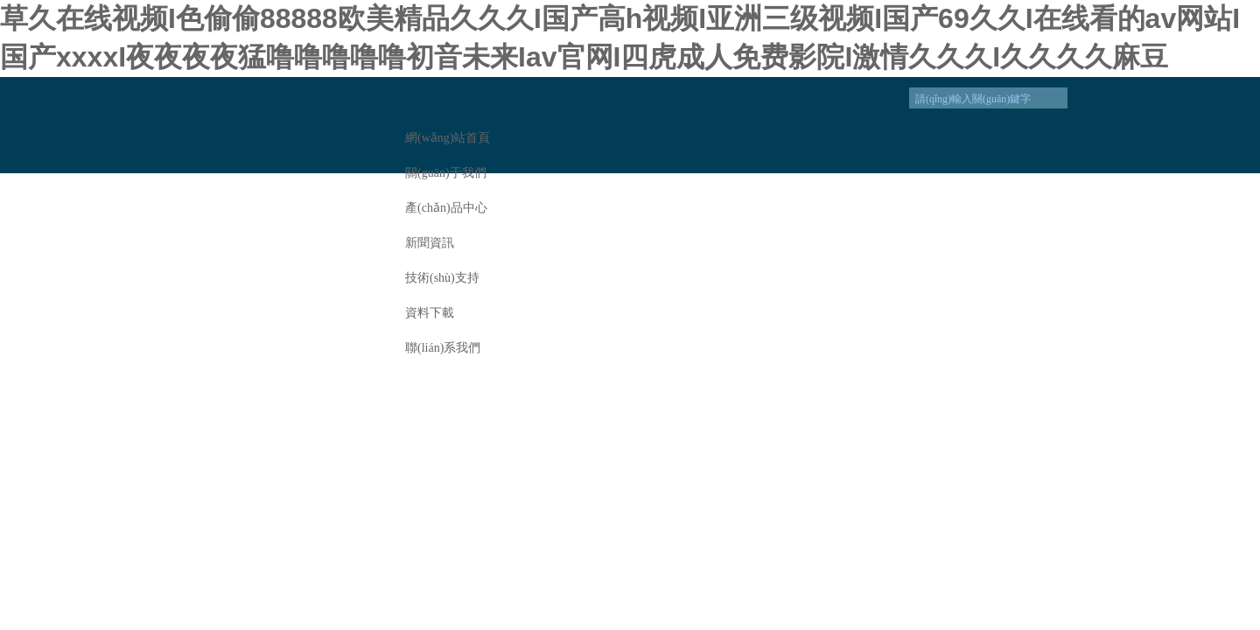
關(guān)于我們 (445, 172)
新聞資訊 (429, 242)
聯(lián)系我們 (442, 347)
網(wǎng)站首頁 (447, 137)
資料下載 (429, 312)
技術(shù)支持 (442, 277)
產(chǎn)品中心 (446, 207)
